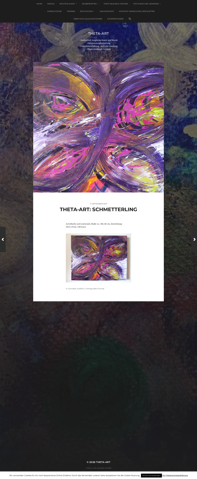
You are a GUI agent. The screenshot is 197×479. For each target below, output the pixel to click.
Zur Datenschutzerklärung (175, 475)
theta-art (98, 33)
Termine (71, 11)
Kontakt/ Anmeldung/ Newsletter (137, 11)
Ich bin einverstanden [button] (151, 475)
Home (39, 4)
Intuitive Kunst (67, 4)
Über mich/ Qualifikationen (87, 19)
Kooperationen (115, 19)
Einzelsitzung (54, 11)
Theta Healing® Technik (116, 4)
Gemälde (72, 289)
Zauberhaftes (89, 4)
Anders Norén (104, 468)
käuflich (80, 289)
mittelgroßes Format (94, 289)
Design (50, 4)
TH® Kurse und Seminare (146, 4)
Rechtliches (86, 11)
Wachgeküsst (107, 11)
